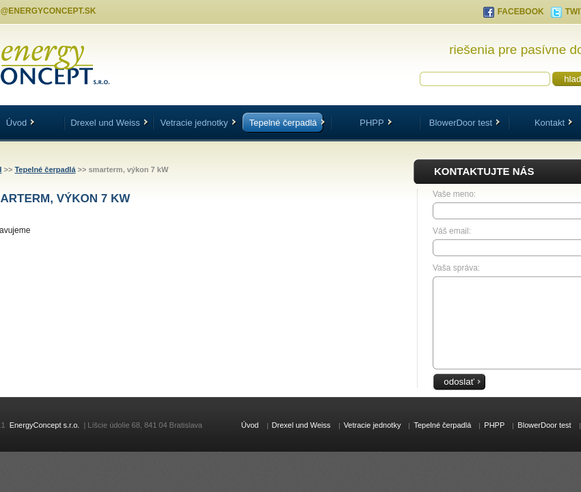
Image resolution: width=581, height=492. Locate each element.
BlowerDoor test (464, 123)
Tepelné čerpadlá (287, 123)
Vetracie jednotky (198, 123)
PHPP (376, 123)
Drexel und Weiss (109, 123)
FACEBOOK (521, 11)
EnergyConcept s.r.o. (45, 425)
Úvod (250, 425)
